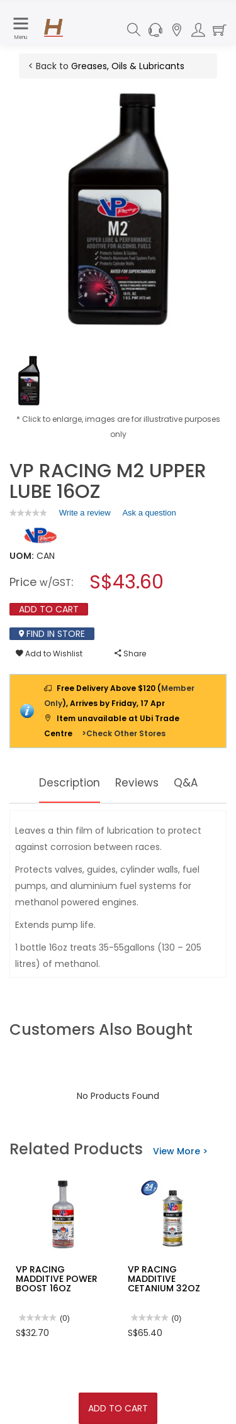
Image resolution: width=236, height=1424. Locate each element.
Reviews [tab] (137, 782)
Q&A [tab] (188, 782)
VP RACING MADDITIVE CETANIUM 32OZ (164, 1279)
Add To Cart (118, 1408)
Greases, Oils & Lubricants (127, 66)
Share (130, 653)
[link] (28, 512)
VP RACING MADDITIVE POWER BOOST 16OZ (57, 1279)
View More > (180, 1151)
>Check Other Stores (124, 733)
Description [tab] (68, 782)
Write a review (85, 515)
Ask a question (149, 512)
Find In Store (52, 633)
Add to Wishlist (49, 653)
